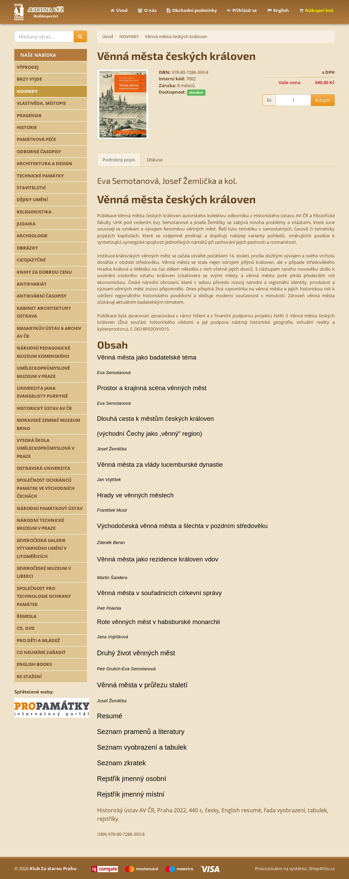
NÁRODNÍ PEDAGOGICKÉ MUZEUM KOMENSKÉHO (43, 352)
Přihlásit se (242, 10)
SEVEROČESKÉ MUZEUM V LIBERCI (44, 572)
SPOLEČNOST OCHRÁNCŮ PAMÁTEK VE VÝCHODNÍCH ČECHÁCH (46, 488)
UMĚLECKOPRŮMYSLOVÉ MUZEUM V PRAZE (43, 372)
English (278, 10)
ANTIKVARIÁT (32, 284)
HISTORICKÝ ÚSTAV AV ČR (44, 408)
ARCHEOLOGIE (32, 236)
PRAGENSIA (29, 115)
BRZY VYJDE (29, 79)
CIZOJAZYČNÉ (31, 260)
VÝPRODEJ (28, 67)
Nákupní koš (316, 10)
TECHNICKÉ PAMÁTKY (40, 176)
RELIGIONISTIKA (34, 212)
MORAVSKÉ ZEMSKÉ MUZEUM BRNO (48, 424)
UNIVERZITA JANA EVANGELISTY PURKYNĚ (42, 392)
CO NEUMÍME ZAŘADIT (41, 652)
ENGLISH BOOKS (34, 664)
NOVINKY (27, 91)
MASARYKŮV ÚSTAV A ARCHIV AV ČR (49, 332)
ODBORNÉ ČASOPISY (39, 151)
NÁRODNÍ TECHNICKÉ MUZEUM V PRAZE (40, 524)
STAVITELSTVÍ (31, 188)
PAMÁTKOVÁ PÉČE (36, 139)
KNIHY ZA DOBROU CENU (44, 272)
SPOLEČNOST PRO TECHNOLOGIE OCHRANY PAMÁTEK (44, 596)
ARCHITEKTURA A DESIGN (44, 163)
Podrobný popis (119, 160)
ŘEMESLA (26, 616)
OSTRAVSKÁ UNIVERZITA (43, 468)
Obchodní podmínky (192, 10)
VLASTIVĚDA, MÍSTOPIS (41, 103)
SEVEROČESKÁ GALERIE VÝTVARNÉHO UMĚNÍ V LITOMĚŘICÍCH (41, 548)
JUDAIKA (26, 224)
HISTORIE (27, 127)
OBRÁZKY (27, 248)
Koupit (322, 100)
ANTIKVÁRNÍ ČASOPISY (41, 296)
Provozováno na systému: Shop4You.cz (295, 868)
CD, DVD (26, 628)
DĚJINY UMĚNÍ (32, 199)
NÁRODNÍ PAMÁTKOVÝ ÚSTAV (49, 508)
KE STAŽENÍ (29, 676)
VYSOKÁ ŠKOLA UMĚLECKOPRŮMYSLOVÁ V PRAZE (45, 448)
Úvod (118, 10)
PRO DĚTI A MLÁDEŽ (38, 640)
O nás (147, 10)
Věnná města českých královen (176, 36)
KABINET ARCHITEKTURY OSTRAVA (44, 312)
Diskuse (155, 160)
